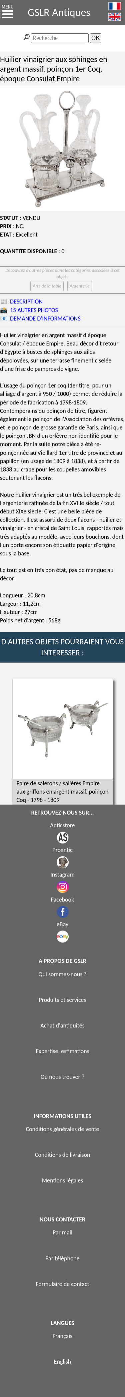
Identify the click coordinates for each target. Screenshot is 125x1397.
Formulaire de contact (62, 1284)
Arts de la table (47, 286)
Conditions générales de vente (62, 1129)
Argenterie (80, 286)
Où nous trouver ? (63, 1076)
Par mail (62, 1232)
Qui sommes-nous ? (62, 974)
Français (63, 1336)
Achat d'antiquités (62, 1025)
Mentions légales (62, 1180)
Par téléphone (62, 1258)
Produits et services (62, 1000)
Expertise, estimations (62, 1051)
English (62, 1361)
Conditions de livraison (62, 1154)
